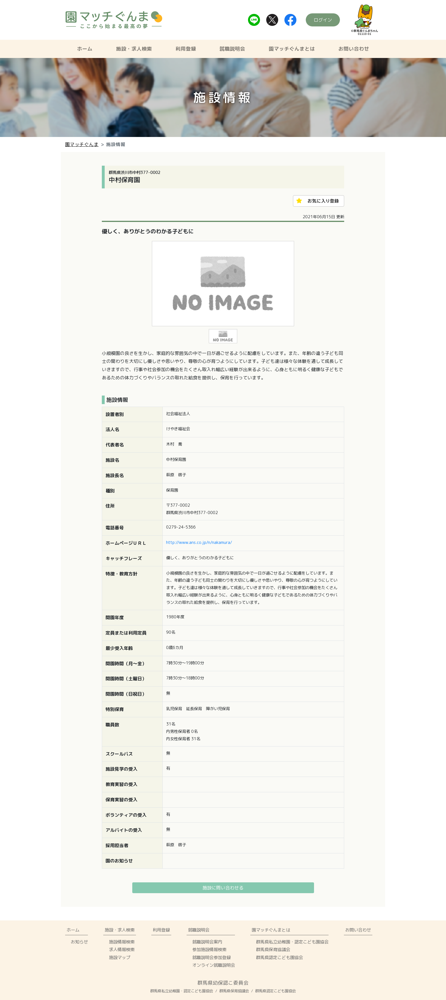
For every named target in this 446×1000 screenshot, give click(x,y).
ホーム (84, 48)
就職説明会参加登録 (211, 957)
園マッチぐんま (82, 144)
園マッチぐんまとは (292, 48)
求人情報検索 (122, 949)
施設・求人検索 (134, 48)
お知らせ (79, 942)
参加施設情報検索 (209, 949)
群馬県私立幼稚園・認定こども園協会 (292, 942)
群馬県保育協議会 (273, 949)
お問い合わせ (353, 48)
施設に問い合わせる (223, 888)
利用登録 (185, 48)
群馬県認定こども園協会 (279, 957)
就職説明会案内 (207, 942)
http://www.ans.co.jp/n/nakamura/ (199, 542)
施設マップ (119, 957)
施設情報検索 (122, 942)
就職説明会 (232, 48)
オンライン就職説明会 (213, 965)
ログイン (323, 20)
